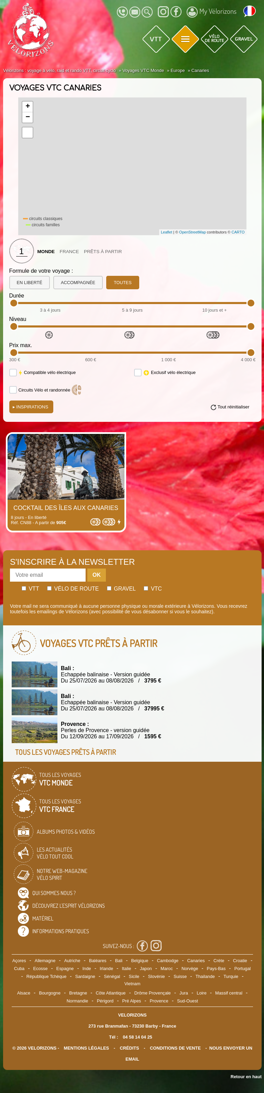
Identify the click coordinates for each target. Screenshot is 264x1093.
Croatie (240, 960)
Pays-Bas (216, 968)
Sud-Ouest (187, 1000)
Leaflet (166, 232)
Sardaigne (85, 976)
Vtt (30, 589)
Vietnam (132, 983)
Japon (146, 968)
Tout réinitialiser (234, 406)
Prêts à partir (103, 251)
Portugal (242, 968)
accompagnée (78, 282)
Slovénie (156, 976)
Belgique (139, 960)
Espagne (65, 968)
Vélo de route (73, 589)
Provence (159, 1000)
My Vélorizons (211, 12)
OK (96, 575)
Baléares (98, 960)
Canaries (196, 960)
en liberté (29, 282)
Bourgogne (49, 993)
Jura (183, 993)
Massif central (228, 993)
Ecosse (40, 968)
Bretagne (78, 993)
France (69, 251)
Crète (218, 960)
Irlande (106, 968)
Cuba (19, 968)
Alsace (23, 993)
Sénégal (112, 976)
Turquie (230, 976)
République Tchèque (46, 976)
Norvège (190, 968)
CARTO (238, 232)
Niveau (17, 319)
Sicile (134, 976)
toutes (123, 282)
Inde (86, 968)
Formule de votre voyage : (41, 271)
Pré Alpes (131, 1000)
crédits (129, 1048)
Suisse (180, 976)
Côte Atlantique (111, 993)
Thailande (205, 976)
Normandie (77, 1000)
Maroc (167, 968)
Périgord (105, 1000)
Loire (201, 993)
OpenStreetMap (192, 232)
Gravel (121, 589)
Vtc (153, 589)
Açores (19, 960)
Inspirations (30, 406)
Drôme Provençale (152, 993)
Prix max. (20, 345)
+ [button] (27, 107)
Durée (16, 296)
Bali (118, 960)
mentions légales (86, 1048)
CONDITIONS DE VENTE (175, 1048)
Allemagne (45, 960)
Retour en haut (246, 1076)
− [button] (27, 117)
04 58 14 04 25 (137, 1037)
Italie (126, 968)
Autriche (72, 960)
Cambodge (168, 960)
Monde (46, 251)
